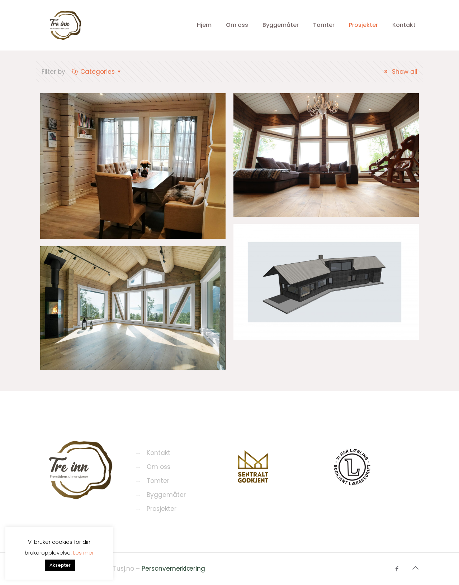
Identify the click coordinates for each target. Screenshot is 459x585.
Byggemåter (166, 494)
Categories (97, 71)
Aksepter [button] (60, 565)
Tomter (158, 480)
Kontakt (158, 453)
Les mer (83, 552)
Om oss (158, 466)
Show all (399, 71)
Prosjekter (161, 508)
